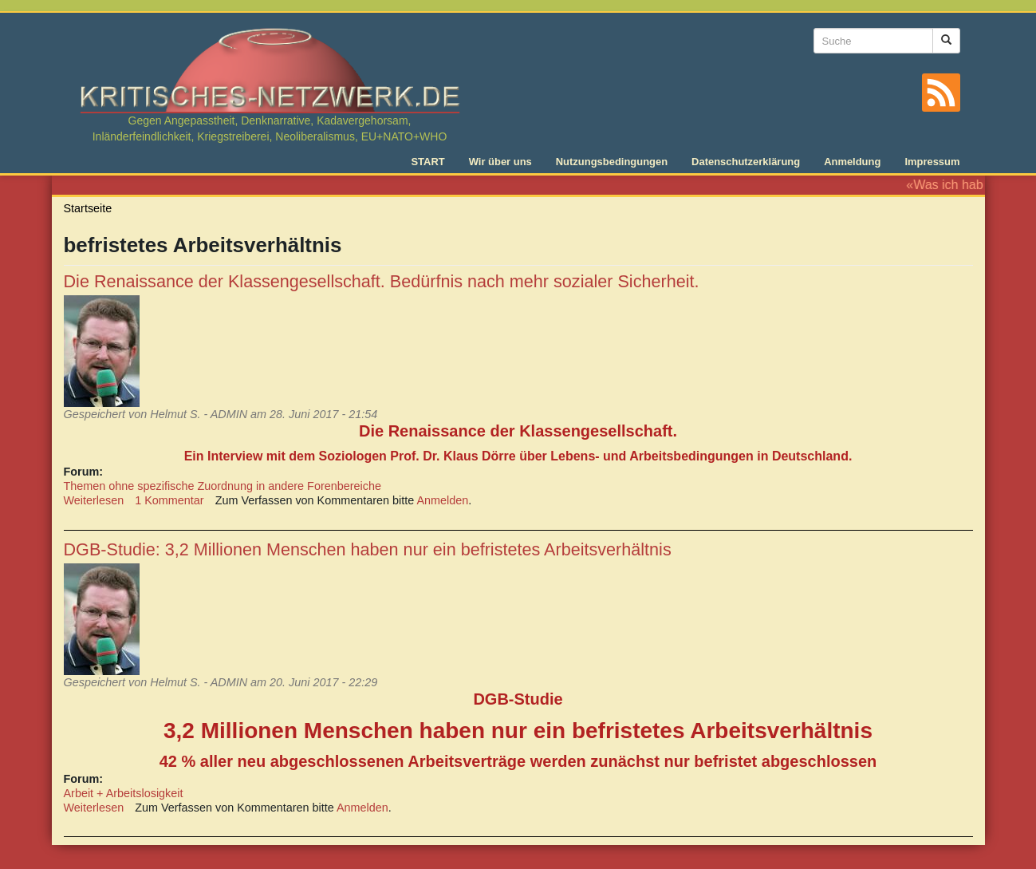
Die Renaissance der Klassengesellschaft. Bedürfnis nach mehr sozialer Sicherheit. (381, 281)
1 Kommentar (169, 500)
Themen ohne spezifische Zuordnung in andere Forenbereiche (222, 486)
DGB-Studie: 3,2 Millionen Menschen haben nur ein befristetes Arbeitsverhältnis (368, 549)
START (427, 162)
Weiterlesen (94, 500)
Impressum (931, 162)
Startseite (88, 208)
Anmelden (442, 500)
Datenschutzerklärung (745, 162)
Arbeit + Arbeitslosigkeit (123, 793)
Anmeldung (852, 162)
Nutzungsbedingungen (612, 162)
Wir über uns (500, 162)
